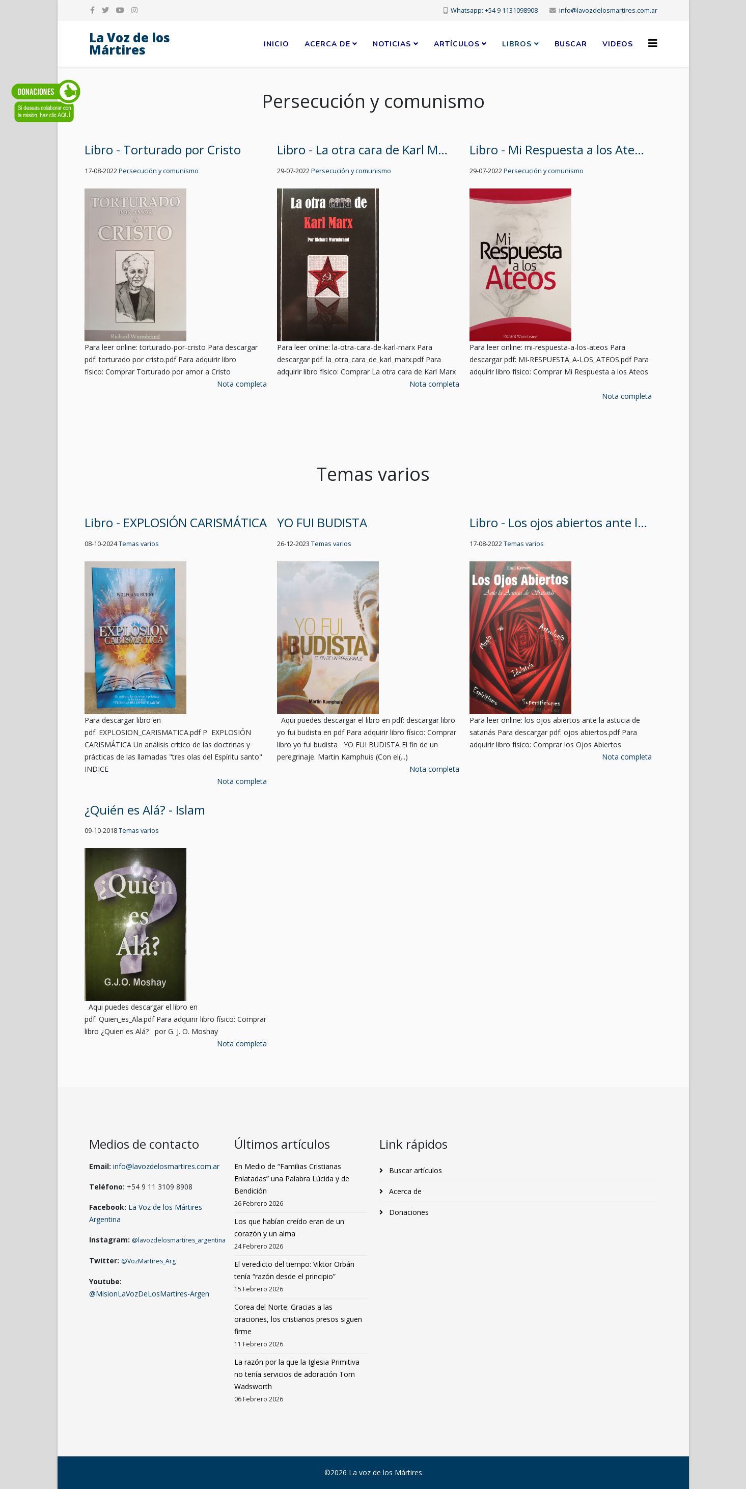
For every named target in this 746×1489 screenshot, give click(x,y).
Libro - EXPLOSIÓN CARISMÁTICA (176, 522)
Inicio (276, 44)
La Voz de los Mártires (129, 43)
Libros (517, 44)
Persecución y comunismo (159, 171)
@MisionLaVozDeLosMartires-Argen (149, 1293)
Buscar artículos (414, 1170)
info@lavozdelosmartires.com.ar (608, 10)
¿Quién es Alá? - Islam (145, 809)
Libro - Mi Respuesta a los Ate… (556, 149)
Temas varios (139, 543)
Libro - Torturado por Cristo (163, 149)
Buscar (571, 44)
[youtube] (120, 10)
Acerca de (327, 44)
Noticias (392, 44)
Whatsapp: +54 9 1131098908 (494, 10)
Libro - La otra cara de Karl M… (362, 149)
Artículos (457, 44)
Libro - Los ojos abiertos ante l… (558, 522)
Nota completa (242, 384)
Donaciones (408, 1212)
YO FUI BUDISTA (322, 522)
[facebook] (92, 10)
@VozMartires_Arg (148, 1261)
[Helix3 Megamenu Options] (652, 43)
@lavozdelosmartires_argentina (179, 1240)
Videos (617, 44)
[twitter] (105, 10)
